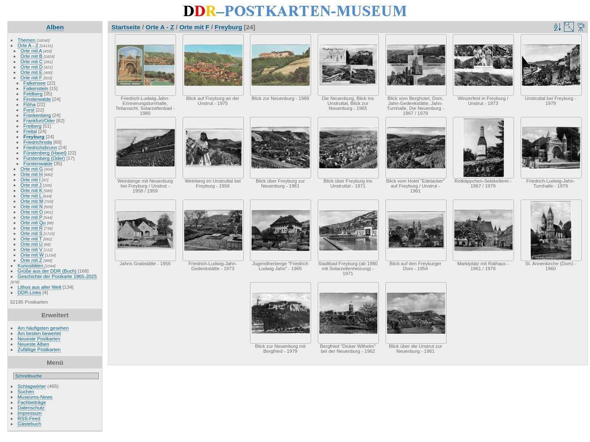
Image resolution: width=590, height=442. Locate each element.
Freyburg (34, 136)
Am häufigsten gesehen (43, 327)
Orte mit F (31, 77)
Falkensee (35, 83)
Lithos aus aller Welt (40, 287)
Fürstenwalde (38, 163)
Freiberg (33, 125)
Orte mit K (32, 190)
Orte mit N (32, 206)
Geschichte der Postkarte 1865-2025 (57, 276)
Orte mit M (32, 201)
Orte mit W (32, 254)
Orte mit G (32, 168)
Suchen (26, 391)
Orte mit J (31, 185)
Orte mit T (31, 238)
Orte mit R (32, 228)
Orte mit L (31, 195)
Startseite (126, 27)
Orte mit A (31, 50)
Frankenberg (37, 115)
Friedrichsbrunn (40, 147)
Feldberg (33, 93)
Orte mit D (32, 66)
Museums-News (35, 396)
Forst (29, 109)
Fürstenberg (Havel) (45, 152)
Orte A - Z (28, 45)
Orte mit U (32, 244)
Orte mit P (32, 217)
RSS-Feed (29, 418)
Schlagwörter (32, 386)
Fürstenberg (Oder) (44, 158)
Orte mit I (30, 179)
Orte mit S (32, 233)
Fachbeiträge (32, 402)
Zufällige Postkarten (39, 349)
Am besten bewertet (39, 333)
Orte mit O (32, 211)
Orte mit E (32, 72)
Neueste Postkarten (39, 338)
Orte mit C (32, 61)
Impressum (30, 413)
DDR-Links (29, 292)
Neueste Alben (34, 344)
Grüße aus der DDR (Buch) (47, 270)
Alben (55, 27)
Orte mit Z (31, 260)
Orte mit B (32, 56)
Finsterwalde (37, 99)
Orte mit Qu (33, 222)
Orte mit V (32, 249)
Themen (27, 40)
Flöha (30, 104)
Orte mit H (32, 174)
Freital (30, 131)
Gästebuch (29, 423)
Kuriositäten (31, 265)
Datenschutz (31, 407)
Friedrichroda (38, 142)
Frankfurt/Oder (39, 120)
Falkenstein (36, 88)
